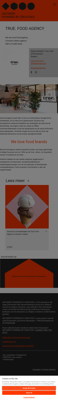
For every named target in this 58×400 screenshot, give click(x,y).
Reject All (29, 393)
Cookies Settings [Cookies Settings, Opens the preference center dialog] (29, 397)
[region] (29, 387)
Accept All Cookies (29, 388)
